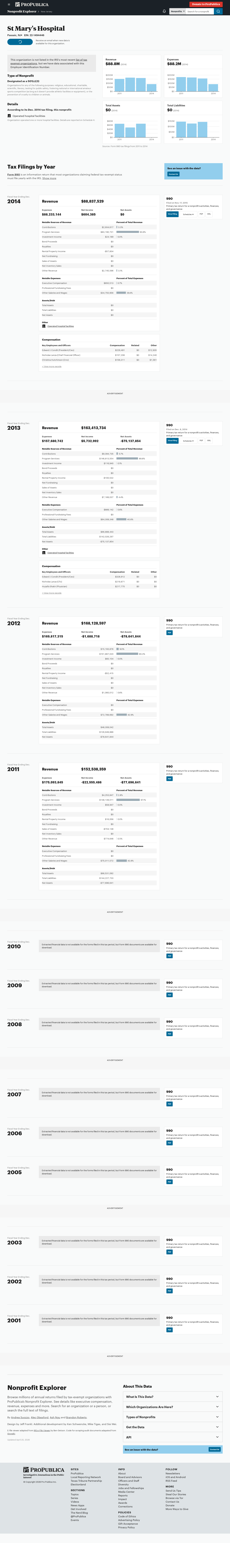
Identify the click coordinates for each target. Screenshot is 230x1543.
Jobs (121, 1497)
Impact (122, 1508)
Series (74, 1507)
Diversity (123, 1494)
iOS (168, 1486)
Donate (170, 1514)
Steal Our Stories (176, 1503)
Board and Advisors (130, 1486)
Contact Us (174, 174)
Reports (123, 1505)
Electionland (78, 1494)
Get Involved (78, 1518)
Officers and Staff (128, 1490)
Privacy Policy (126, 1537)
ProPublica (77, 1482)
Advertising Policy (129, 1529)
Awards (122, 1512)
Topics (75, 1503)
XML (213, 214)
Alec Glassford (39, 1425)
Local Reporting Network (86, 1486)
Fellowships (137, 1497)
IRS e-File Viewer (42, 1438)
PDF (205, 214)
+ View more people (51, 366)
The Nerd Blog (79, 1522)
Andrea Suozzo (20, 1425)
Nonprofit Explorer (21, 11)
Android (181, 1486)
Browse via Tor (174, 1507)
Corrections (125, 1516)
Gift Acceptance (128, 1533)
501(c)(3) (33, 81)
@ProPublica (78, 1526)
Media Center (126, 1501)
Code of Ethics (127, 1526)
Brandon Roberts (76, 1425)
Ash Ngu (55, 1425)
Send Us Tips (173, 1500)
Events (75, 1529)
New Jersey (46, 11)
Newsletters (173, 1482)
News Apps (77, 1514)
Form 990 (13, 174)
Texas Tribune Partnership (86, 1490)
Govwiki (11, 1442)
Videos (75, 1511)
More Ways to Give (177, 1518)
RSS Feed (171, 1490)
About (122, 1482)
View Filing (174, 214)
